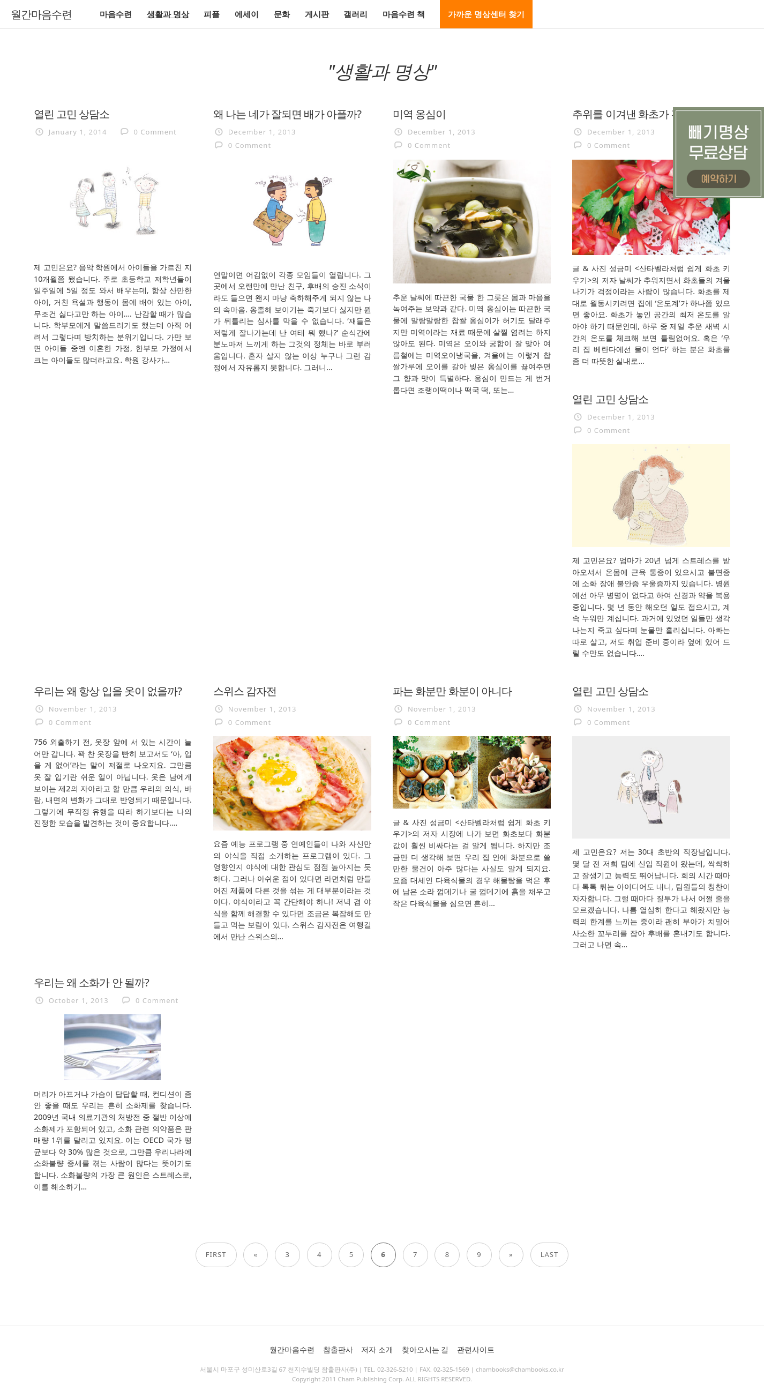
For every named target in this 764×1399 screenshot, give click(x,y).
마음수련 (116, 14)
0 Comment (155, 132)
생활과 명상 (168, 14)
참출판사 (338, 1349)
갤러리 (355, 14)
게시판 (317, 14)
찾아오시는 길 (425, 1349)
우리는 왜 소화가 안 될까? (91, 982)
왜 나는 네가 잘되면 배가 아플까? (287, 113)
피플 (212, 14)
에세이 (247, 14)
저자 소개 (377, 1349)
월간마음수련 (41, 14)
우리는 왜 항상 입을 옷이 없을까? (108, 690)
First (216, 1254)
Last (549, 1254)
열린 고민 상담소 (71, 113)
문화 (282, 14)
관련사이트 (476, 1349)
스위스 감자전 (244, 690)
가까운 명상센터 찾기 (486, 14)
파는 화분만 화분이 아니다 (452, 690)
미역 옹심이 (419, 113)
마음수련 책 (404, 14)
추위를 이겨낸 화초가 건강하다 (641, 113)
